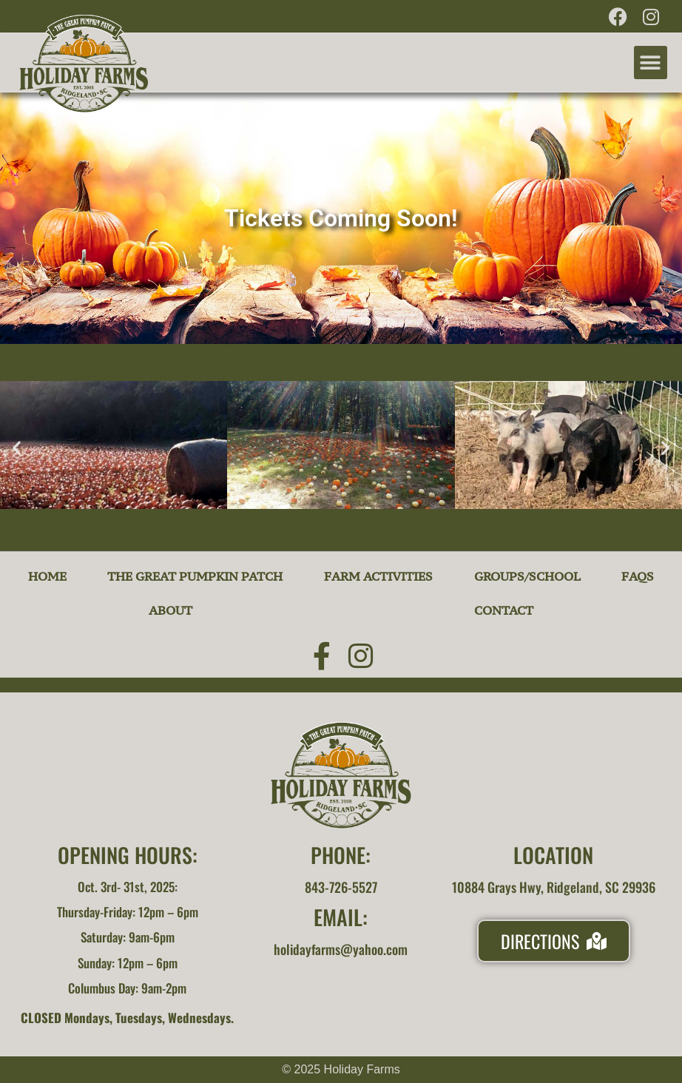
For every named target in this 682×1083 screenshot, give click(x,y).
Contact (503, 610)
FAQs (637, 576)
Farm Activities (378, 576)
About (170, 610)
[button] (650, 62)
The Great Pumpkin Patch (195, 576)
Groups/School (527, 576)
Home (47, 576)
